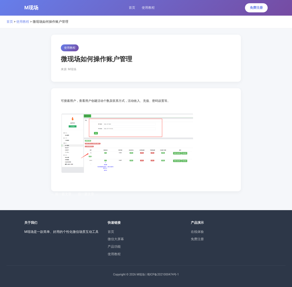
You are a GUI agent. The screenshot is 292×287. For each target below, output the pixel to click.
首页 (132, 8)
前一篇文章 (61, 194)
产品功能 (114, 246)
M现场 (31, 8)
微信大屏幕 (116, 239)
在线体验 (197, 232)
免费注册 (256, 8)
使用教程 (148, 8)
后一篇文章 (88, 194)
